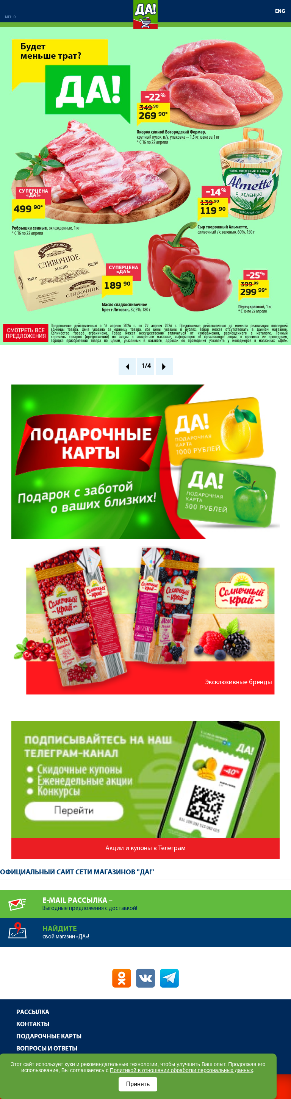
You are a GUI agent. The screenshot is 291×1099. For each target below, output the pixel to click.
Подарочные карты (48, 1036)
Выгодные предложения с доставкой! (166, 900)
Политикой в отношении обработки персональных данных (181, 1070)
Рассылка (32, 1012)
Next (164, 366)
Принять (138, 1084)
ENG (280, 11)
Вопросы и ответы (46, 1048)
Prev (127, 366)
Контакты (32, 1024)
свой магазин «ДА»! (166, 929)
